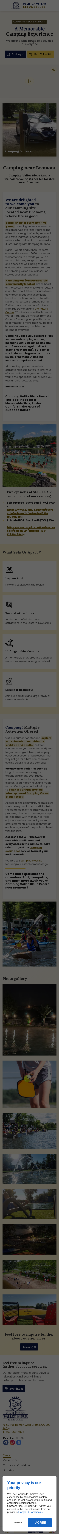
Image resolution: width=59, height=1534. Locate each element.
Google (22, 1512)
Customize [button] (17, 1522)
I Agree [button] (40, 1522)
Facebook (35, 1512)
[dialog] (29, 1503)
